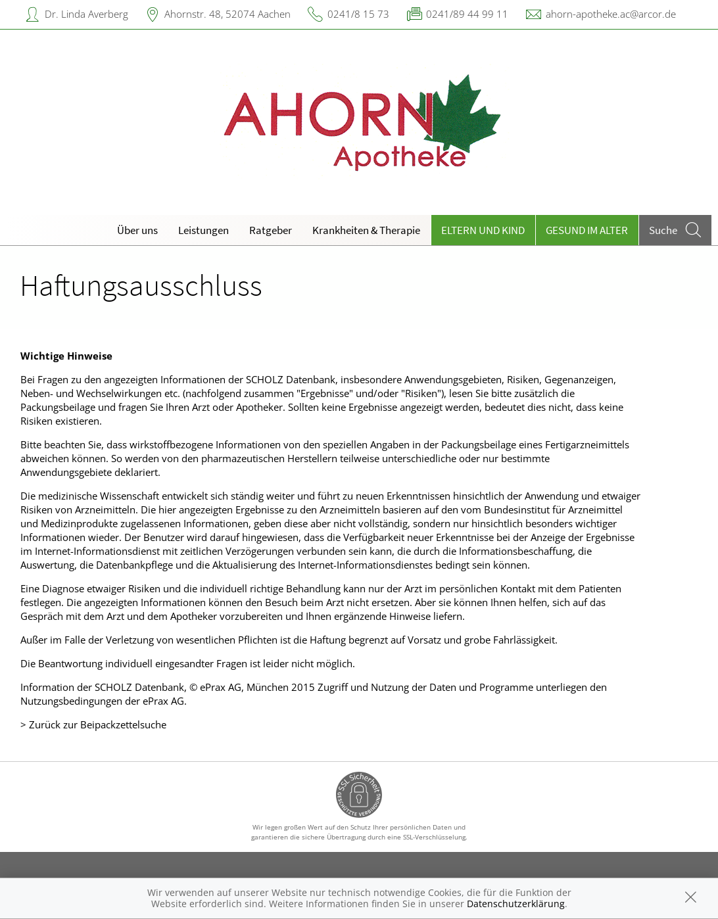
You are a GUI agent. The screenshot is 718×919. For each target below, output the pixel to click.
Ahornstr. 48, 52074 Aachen (227, 13)
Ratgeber (270, 230)
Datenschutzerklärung (516, 903)
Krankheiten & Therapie (366, 230)
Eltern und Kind (483, 230)
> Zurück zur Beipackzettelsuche (93, 724)
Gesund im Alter (587, 230)
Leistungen (203, 230)
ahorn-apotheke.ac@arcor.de (611, 13)
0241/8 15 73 (358, 13)
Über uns (137, 230)
